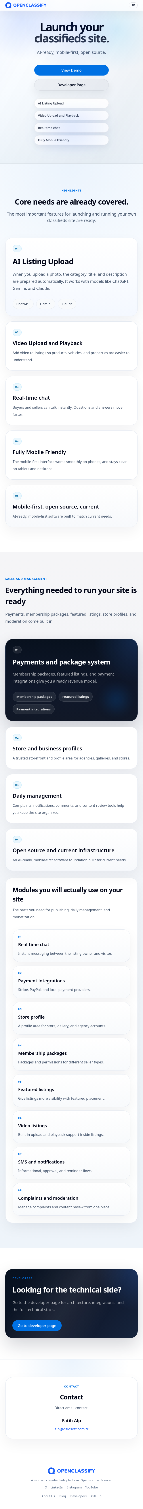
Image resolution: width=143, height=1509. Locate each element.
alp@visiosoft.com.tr (71, 1433)
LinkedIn (57, 1487)
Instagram (74, 1487)
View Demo (71, 70)
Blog (62, 1496)
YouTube (91, 1487)
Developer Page (71, 84)
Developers (78, 1496)
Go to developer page (37, 1325)
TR (133, 5)
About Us (48, 1496)
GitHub (96, 1496)
